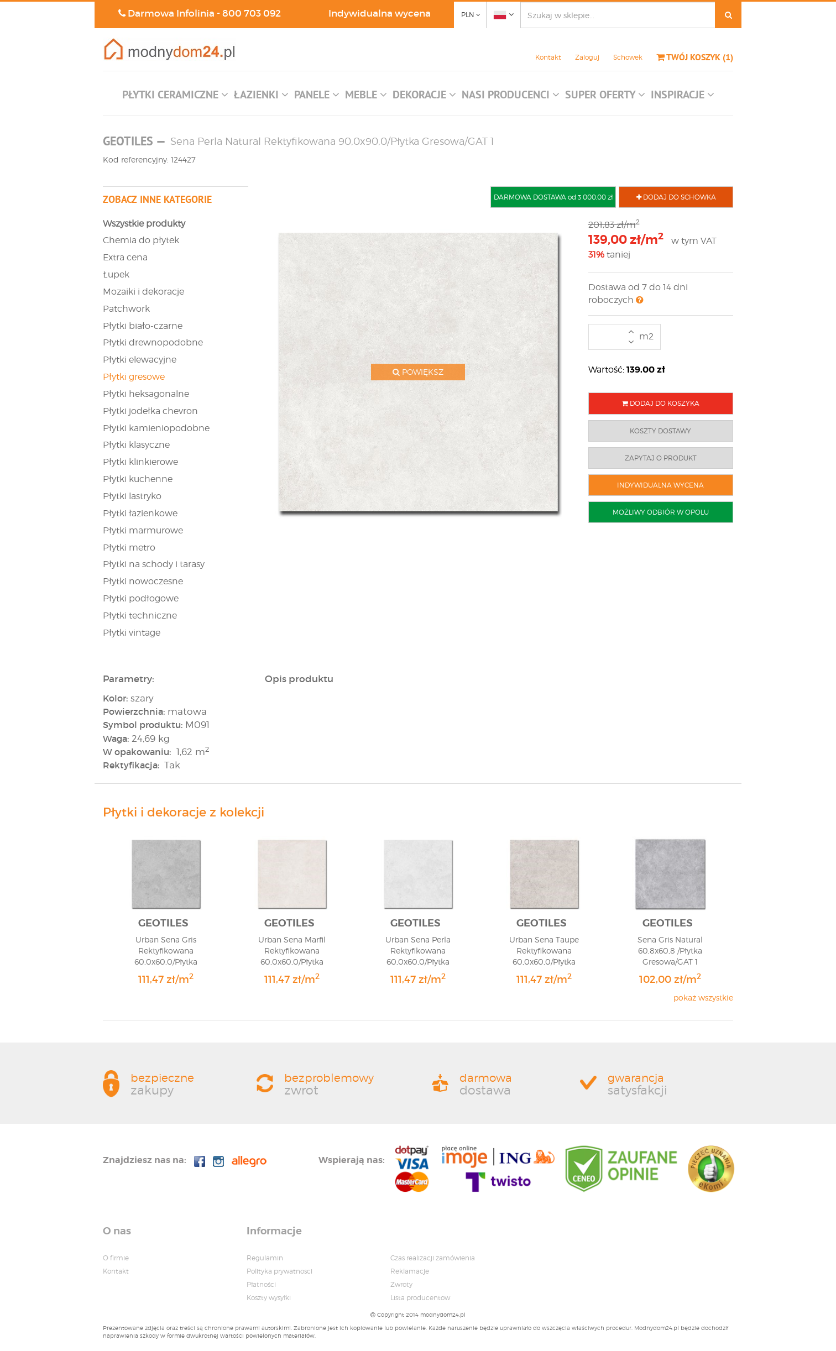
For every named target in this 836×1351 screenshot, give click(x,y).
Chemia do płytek (141, 240)
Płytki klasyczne (136, 444)
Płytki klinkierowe (140, 462)
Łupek (116, 274)
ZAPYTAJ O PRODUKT (661, 458)
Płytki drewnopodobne (153, 342)
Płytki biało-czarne (142, 326)
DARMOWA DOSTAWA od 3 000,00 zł (553, 197)
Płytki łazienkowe (140, 513)
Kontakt (548, 57)
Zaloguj (587, 57)
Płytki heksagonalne (146, 394)
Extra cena (125, 257)
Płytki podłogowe (141, 598)
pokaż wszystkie (703, 997)
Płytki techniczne (140, 615)
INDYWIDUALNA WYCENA (660, 485)
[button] (175, 97)
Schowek (627, 57)
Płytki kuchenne (138, 479)
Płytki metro (129, 547)
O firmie (116, 1258)
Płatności (261, 1284)
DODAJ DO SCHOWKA (676, 197)
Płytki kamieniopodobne (156, 428)
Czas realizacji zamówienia (432, 1258)
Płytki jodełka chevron (150, 411)
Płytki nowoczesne (143, 581)
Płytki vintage (131, 632)
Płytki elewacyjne (139, 359)
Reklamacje (409, 1271)
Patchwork (126, 308)
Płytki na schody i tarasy (154, 564)
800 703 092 (251, 13)
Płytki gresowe (134, 376)
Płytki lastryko (132, 496)
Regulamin (265, 1258)
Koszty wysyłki (269, 1298)
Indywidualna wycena (379, 13)
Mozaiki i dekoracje (143, 291)
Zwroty (401, 1284)
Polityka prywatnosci (279, 1271)
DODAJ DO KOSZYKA (660, 403)
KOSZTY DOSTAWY (660, 431)
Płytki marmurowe (143, 530)
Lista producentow (420, 1298)
